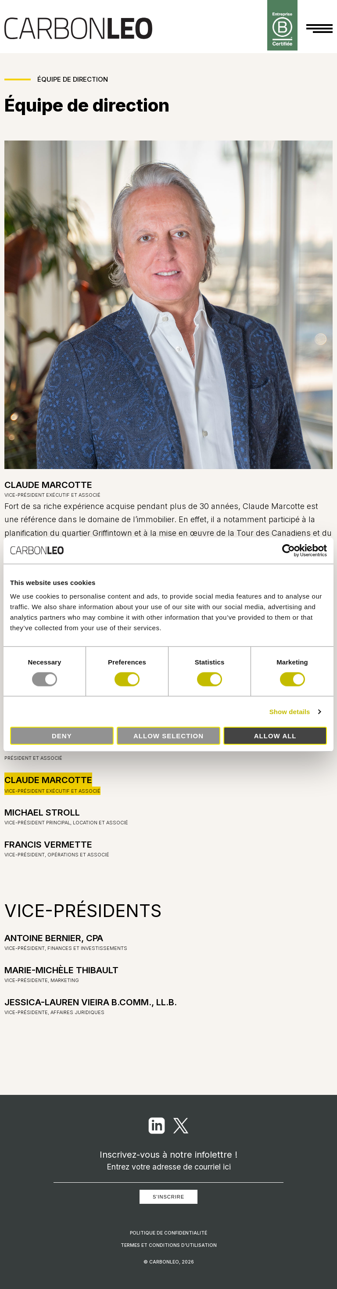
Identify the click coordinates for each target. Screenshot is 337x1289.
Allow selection (168, 736)
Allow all (275, 736)
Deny (62, 736)
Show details (289, 711)
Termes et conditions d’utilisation (169, 1245)
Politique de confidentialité (168, 1233)
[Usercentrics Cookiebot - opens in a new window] (288, 550)
